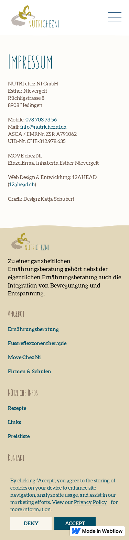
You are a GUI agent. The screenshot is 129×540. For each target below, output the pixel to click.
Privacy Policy (90, 502)
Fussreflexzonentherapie (37, 343)
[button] (114, 17)
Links (14, 422)
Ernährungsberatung (33, 329)
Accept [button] (75, 523)
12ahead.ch (22, 184)
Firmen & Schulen (29, 371)
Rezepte (17, 408)
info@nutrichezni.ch (43, 127)
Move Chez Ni (24, 357)
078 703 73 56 (41, 119)
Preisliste (19, 436)
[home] (34, 17)
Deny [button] (31, 523)
